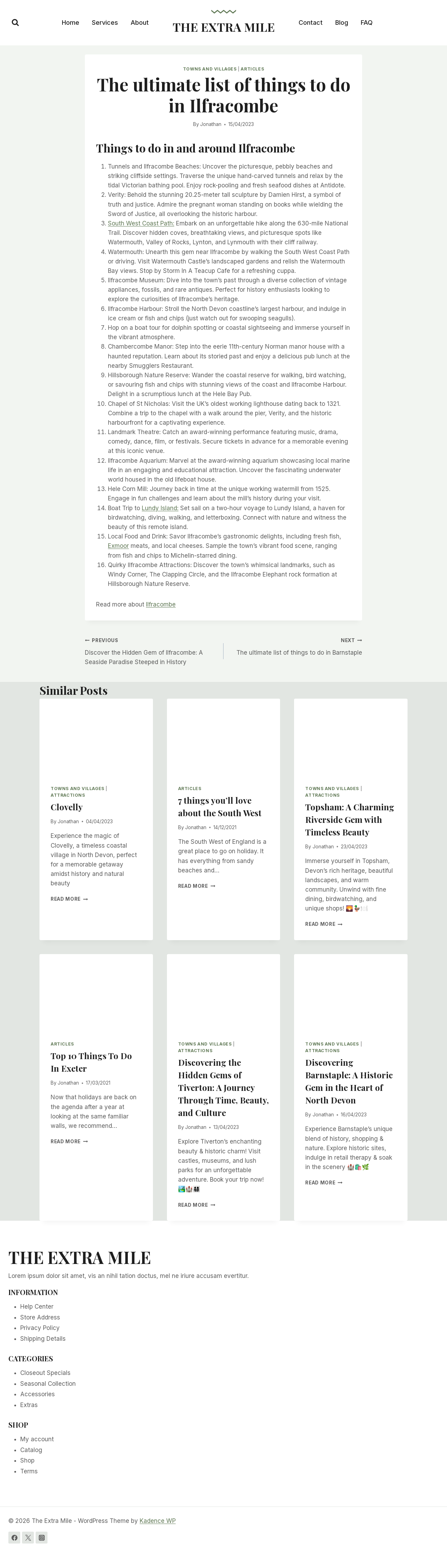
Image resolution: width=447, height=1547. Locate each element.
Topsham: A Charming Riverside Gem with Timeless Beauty (349, 819)
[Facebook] (14, 1538)
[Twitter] (28, 1538)
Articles (252, 69)
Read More (69, 899)
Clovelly (67, 806)
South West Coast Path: (141, 223)
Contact (311, 22)
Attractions (68, 795)
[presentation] (96, 736)
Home (70, 22)
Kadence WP (158, 1520)
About (140, 22)
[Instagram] (41, 1538)
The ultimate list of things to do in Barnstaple (295, 645)
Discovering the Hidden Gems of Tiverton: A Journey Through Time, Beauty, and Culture (223, 1087)
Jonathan (210, 124)
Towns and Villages (210, 69)
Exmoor (118, 545)
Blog (341, 22)
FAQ (367, 22)
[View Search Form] (15, 23)
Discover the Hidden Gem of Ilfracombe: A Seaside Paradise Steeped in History (151, 650)
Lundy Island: (160, 508)
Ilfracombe (161, 604)
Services (105, 22)
